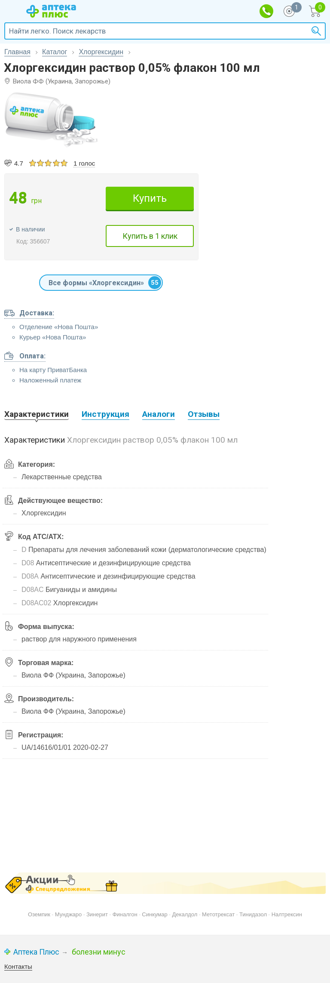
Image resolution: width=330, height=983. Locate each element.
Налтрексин (287, 914)
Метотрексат (218, 914)
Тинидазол (253, 914)
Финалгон (125, 914)
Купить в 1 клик (149, 235)
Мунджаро (68, 914)
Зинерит (97, 914)
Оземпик (39, 914)
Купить (150, 198)
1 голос (84, 163)
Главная (17, 51)
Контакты (18, 966)
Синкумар (154, 914)
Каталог (54, 51)
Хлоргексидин (101, 51)
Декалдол (184, 914)
